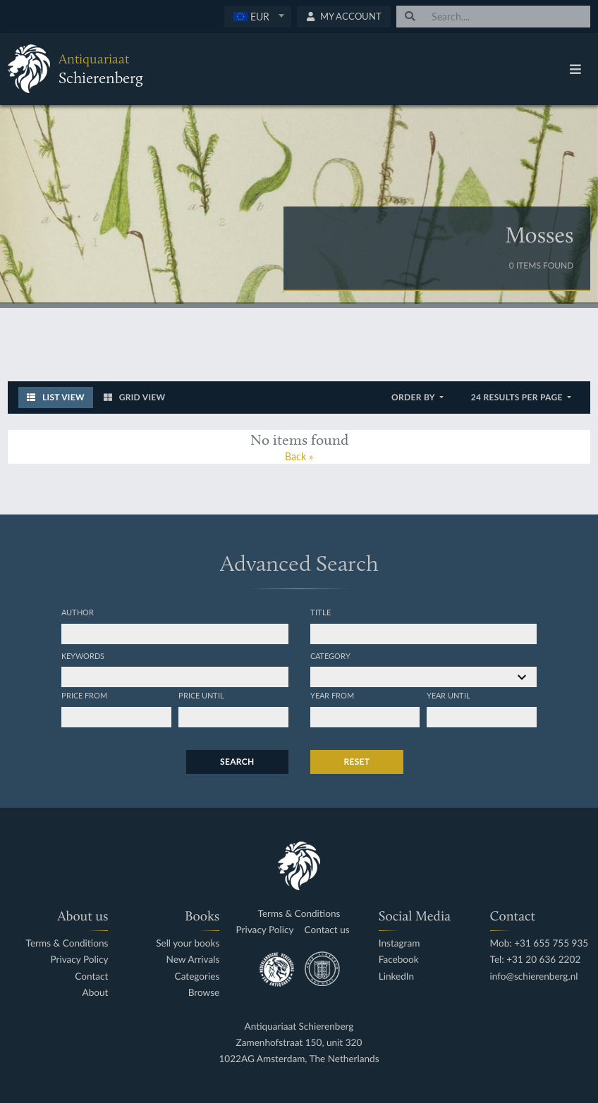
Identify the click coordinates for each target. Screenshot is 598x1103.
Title (320, 611)
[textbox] (257, 16)
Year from (332, 695)
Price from (84, 695)
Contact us (327, 930)
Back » (299, 456)
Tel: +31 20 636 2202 (535, 959)
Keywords (82, 655)
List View (56, 397)
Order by (414, 397)
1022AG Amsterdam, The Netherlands (299, 1059)
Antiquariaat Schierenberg (299, 1026)
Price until (201, 695)
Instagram (399, 943)
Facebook (399, 959)
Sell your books (187, 943)
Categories (197, 976)
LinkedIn (396, 976)
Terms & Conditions (67, 943)
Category (330, 655)
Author (77, 611)
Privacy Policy (79, 959)
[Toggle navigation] (575, 69)
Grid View (135, 397)
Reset (357, 762)
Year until (448, 695)
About (95, 992)
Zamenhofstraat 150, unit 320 (299, 1042)
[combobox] (257, 16)
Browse (204, 992)
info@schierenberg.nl (534, 976)
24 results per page (518, 397)
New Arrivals (193, 959)
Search (237, 762)
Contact (91, 976)
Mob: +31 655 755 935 (539, 943)
